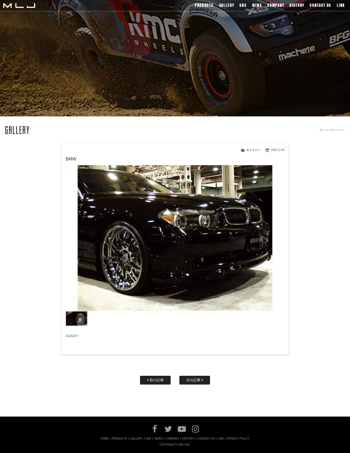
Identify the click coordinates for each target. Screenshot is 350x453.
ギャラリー (253, 149)
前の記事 (155, 380)
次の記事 (194, 380)
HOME (105, 438)
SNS (148, 438)
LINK (221, 438)
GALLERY (136, 438)
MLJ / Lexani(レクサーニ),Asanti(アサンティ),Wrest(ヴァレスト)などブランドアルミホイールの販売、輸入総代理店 (19, 5)
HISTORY (188, 438)
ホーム (324, 129)
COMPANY (172, 438)
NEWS (158, 438)
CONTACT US (206, 438)
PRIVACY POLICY (238, 438)
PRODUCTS (119, 438)
